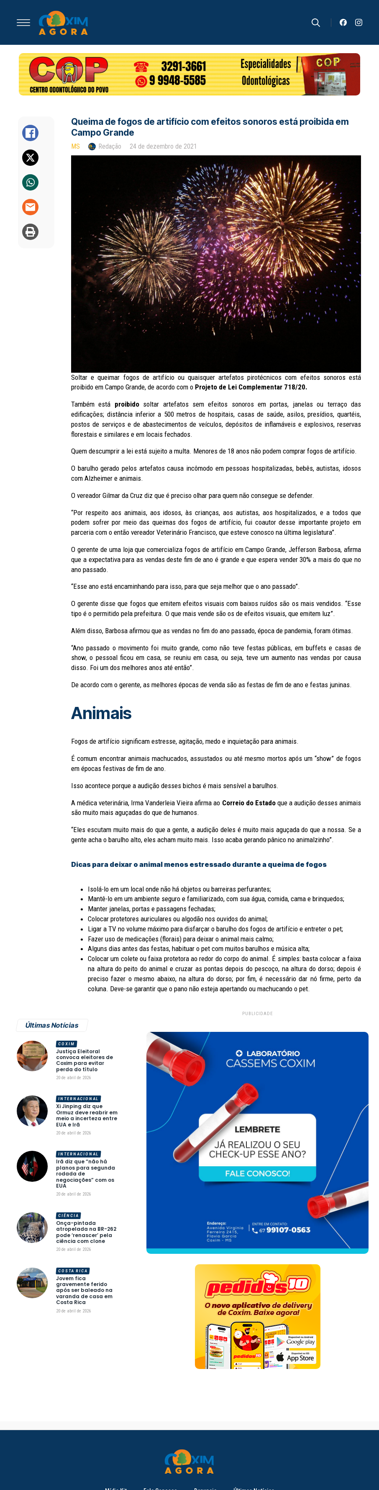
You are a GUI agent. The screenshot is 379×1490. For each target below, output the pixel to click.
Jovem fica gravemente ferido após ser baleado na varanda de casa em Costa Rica (84, 1291)
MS (75, 146)
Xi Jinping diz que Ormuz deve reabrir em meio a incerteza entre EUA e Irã (87, 1115)
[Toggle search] (316, 22)
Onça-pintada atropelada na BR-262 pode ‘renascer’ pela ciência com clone (86, 1232)
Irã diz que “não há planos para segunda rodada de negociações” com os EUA (85, 1174)
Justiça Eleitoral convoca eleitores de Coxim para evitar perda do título (84, 1061)
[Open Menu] (23, 22)
